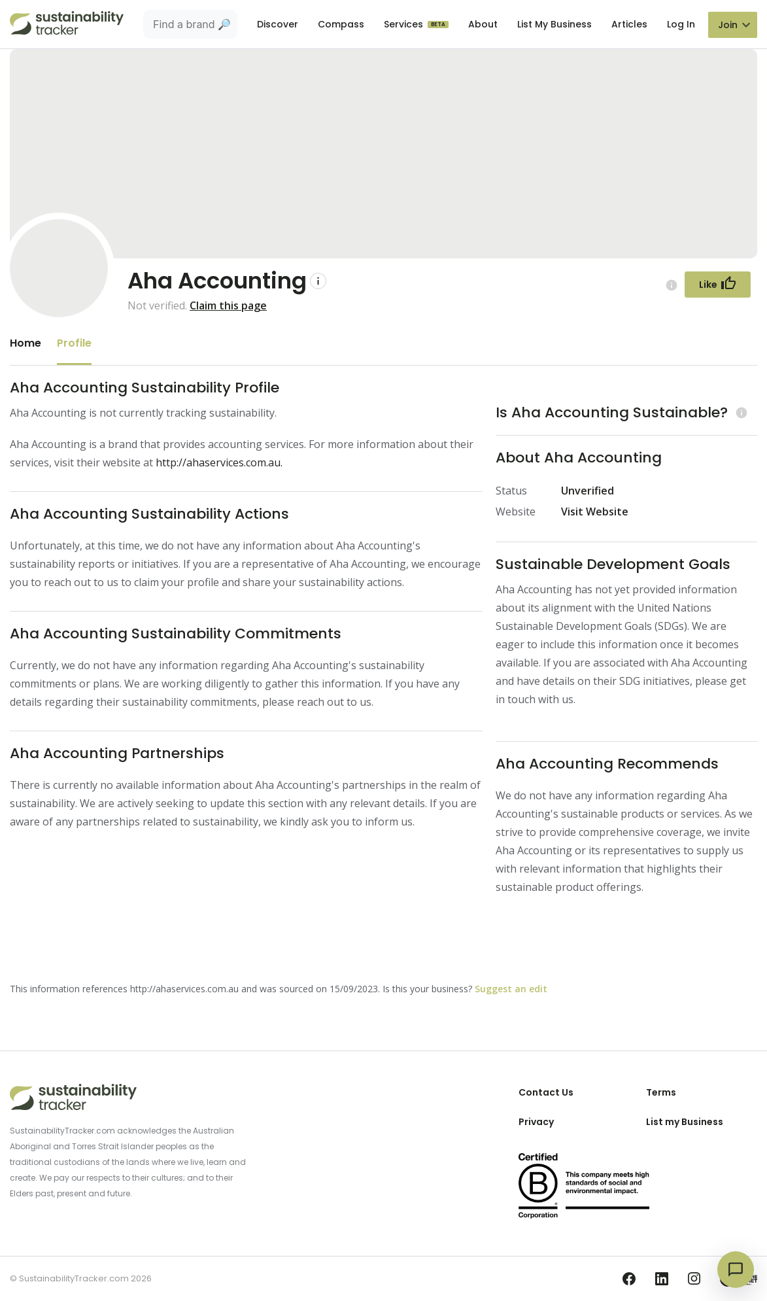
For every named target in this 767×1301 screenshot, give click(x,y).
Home (25, 343)
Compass (341, 24)
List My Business (554, 24)
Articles (629, 24)
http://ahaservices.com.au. (219, 462)
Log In (681, 24)
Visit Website (594, 511)
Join (728, 24)
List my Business (684, 1121)
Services (405, 24)
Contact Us (546, 1092)
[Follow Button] (718, 284)
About (483, 24)
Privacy (536, 1121)
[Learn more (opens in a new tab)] (740, 412)
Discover (277, 24)
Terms (661, 1092)
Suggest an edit (511, 988)
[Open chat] (735, 1269)
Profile (74, 343)
